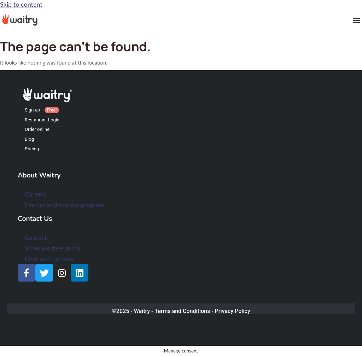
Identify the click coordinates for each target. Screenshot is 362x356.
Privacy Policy (232, 311)
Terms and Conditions (182, 311)
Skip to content (21, 4)
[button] (356, 20)
